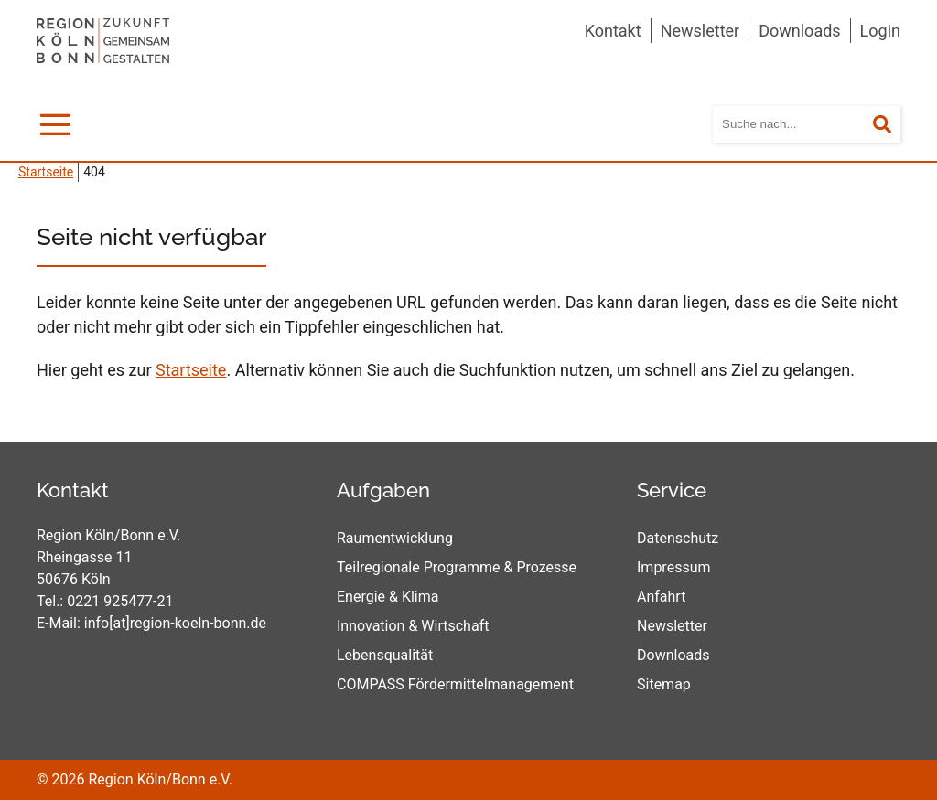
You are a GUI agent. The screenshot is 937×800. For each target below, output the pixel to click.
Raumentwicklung (395, 538)
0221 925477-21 (120, 601)
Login (880, 30)
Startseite (191, 369)
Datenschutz (677, 538)
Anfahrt (661, 596)
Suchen (893, 124)
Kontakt (613, 30)
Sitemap (664, 684)
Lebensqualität (385, 655)
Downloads (799, 30)
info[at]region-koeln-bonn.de (175, 623)
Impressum (674, 567)
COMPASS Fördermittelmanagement (455, 684)
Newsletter (700, 30)
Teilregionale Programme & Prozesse (456, 567)
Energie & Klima (388, 596)
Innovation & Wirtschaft (413, 626)
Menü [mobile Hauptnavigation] (59, 122)
